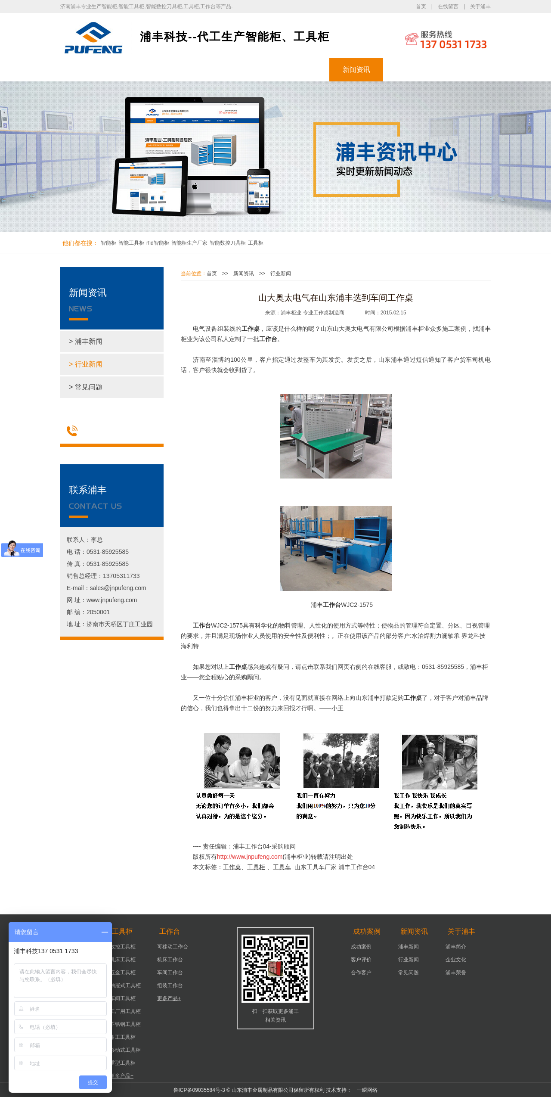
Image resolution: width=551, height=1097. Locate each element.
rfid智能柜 (157, 243)
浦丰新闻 (408, 947)
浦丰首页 (87, 69)
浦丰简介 (456, 947)
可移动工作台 (172, 947)
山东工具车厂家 (315, 867)
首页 (421, 6)
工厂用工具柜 (125, 1011)
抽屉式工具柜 (125, 985)
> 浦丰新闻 (85, 341)
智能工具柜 (131, 243)
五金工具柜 (123, 973)
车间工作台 (170, 973)
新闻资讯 (356, 69)
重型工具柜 (123, 1063)
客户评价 (361, 960)
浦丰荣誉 (456, 973)
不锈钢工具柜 (125, 1024)
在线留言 (448, 6)
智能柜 (141, 69)
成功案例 (302, 69)
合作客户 (361, 973)
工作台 (248, 69)
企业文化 (456, 960)
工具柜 (195, 69)
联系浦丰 (464, 69)
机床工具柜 (123, 960)
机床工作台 (170, 960)
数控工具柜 (123, 947)
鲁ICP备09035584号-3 (199, 1090)
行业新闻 (280, 273)
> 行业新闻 (85, 364)
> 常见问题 (85, 387)
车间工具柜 (123, 998)
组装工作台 (170, 985)
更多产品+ (121, 1076)
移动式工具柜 (125, 1050)
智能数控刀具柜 (228, 243)
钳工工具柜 (123, 1037)
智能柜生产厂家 (189, 243)
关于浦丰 (480, 6)
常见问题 (408, 973)
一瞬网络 (365, 1090)
